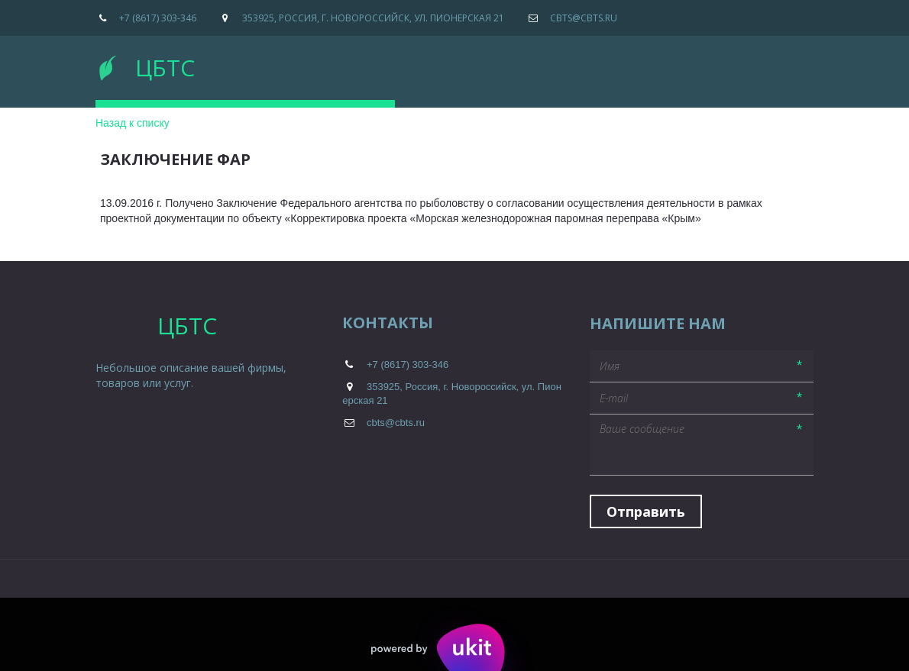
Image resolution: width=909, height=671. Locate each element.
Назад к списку (132, 123)
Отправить (646, 511)
